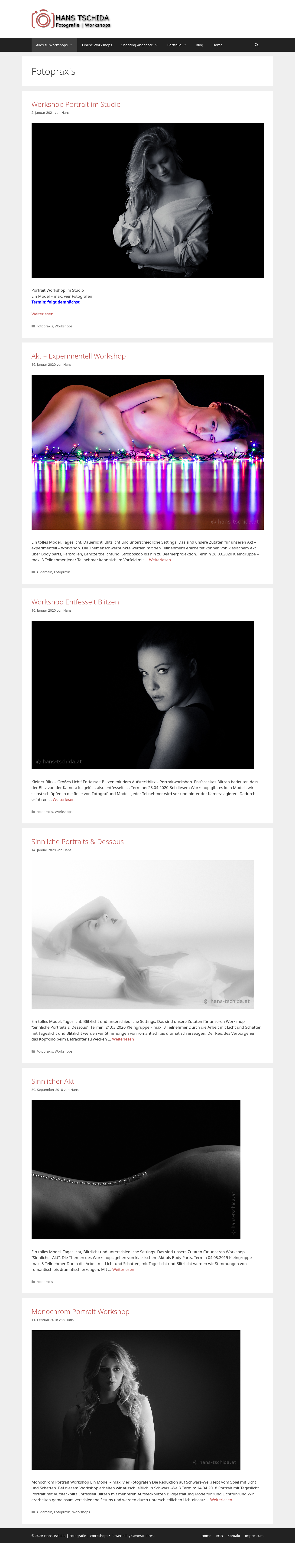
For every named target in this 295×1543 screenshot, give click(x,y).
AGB (219, 1535)
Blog (199, 44)
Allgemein (44, 572)
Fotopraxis (44, 326)
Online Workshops (97, 44)
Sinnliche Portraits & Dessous (78, 841)
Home (218, 44)
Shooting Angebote (142, 45)
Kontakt (233, 1535)
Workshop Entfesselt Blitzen (75, 602)
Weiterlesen (42, 313)
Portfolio (179, 45)
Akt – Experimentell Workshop (79, 356)
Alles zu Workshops (57, 45)
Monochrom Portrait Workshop (81, 1311)
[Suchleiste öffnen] (256, 45)
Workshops (63, 326)
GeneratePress (143, 1535)
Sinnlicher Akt (53, 1081)
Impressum (254, 1535)
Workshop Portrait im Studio (76, 104)
